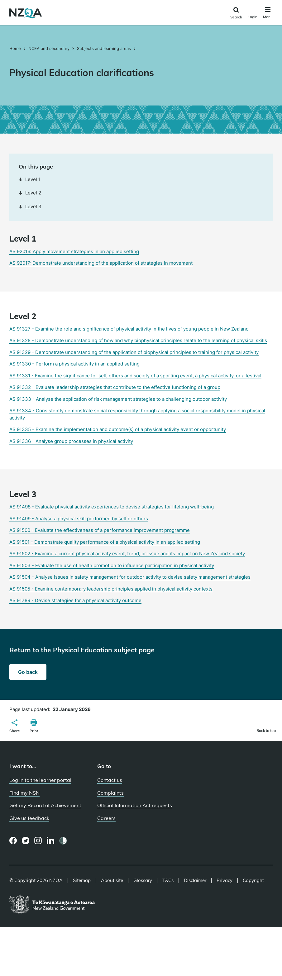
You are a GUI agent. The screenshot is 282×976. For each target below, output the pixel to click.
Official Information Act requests (134, 805)
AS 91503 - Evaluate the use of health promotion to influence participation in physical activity (111, 565)
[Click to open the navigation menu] (268, 13)
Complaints (110, 793)
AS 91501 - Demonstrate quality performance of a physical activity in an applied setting (104, 542)
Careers (106, 818)
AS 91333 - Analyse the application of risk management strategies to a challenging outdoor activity (118, 399)
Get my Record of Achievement (45, 805)
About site (112, 880)
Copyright (253, 880)
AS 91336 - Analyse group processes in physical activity (71, 441)
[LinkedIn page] (51, 841)
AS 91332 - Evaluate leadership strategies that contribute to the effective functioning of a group (114, 387)
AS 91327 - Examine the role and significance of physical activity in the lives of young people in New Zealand (129, 329)
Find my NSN (24, 793)
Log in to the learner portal (40, 780)
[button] (14, 726)
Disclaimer (195, 880)
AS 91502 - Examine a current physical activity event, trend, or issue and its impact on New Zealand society (127, 554)
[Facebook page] (13, 840)
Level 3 (30, 206)
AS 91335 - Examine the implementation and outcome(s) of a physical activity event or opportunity (117, 429)
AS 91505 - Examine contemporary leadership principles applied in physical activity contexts (111, 589)
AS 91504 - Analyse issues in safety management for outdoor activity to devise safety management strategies (130, 577)
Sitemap (82, 880)
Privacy (224, 880)
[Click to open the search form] (236, 13)
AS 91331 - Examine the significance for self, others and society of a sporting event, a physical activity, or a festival (135, 376)
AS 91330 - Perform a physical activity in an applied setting (74, 364)
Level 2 (30, 193)
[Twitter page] (26, 840)
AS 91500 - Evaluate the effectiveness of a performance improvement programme (99, 530)
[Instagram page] (38, 840)
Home (15, 48)
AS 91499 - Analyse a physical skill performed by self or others (78, 519)
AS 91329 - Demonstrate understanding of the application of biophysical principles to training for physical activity (134, 352)
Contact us (109, 780)
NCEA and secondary (48, 48)
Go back (28, 672)
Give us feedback (29, 818)
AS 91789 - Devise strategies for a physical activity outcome (75, 600)
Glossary (142, 880)
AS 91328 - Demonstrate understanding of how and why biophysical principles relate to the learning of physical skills (138, 340)
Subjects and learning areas (104, 48)
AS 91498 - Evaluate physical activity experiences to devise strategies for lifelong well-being (111, 507)
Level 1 (30, 179)
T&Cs (168, 880)
